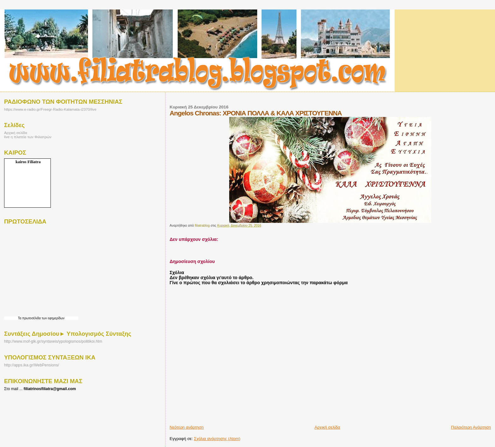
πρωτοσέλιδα (31, 318)
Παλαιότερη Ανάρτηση (471, 427)
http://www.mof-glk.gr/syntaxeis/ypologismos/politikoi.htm (53, 341)
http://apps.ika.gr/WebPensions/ (31, 365)
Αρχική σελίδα (327, 427)
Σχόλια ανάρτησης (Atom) (217, 438)
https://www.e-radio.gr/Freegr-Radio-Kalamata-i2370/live (50, 109)
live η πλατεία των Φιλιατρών (27, 137)
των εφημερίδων (52, 318)
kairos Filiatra (28, 161)
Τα (20, 318)
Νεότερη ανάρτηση (187, 427)
